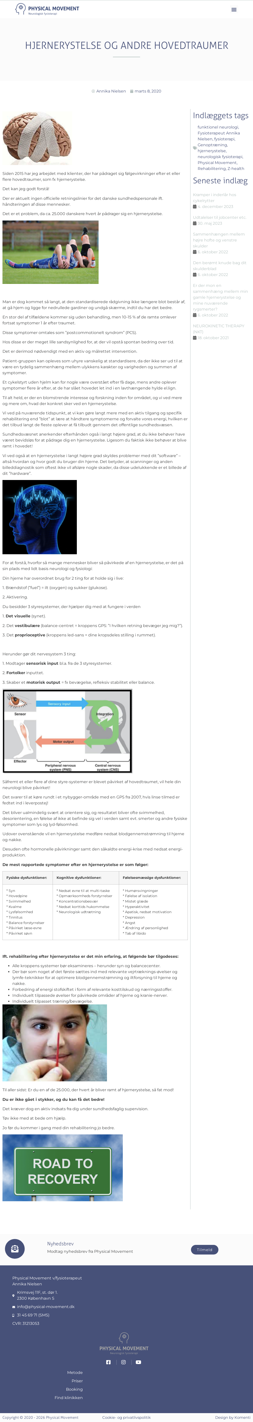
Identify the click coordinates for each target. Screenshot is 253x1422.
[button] (234, 9)
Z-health (236, 168)
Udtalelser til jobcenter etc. (219, 217)
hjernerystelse (212, 150)
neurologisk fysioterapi (220, 156)
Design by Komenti (233, 1417)
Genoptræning (212, 145)
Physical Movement (217, 162)
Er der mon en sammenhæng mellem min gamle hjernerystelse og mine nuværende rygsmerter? (220, 297)
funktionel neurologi (218, 127)
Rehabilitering (212, 168)
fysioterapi (224, 139)
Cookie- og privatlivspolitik (126, 1417)
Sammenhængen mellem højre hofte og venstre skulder (219, 240)
